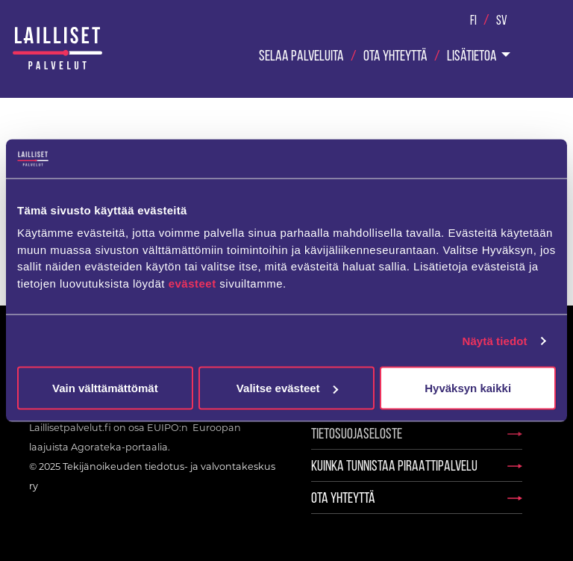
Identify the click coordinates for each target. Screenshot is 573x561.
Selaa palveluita (301, 55)
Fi (473, 20)
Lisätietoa (472, 55)
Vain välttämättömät (105, 388)
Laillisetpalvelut (57, 49)
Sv (501, 20)
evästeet (194, 282)
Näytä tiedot (495, 340)
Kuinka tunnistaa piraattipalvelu (394, 465)
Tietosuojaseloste (356, 433)
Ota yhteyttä (395, 55)
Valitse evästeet (287, 388)
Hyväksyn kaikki (468, 388)
